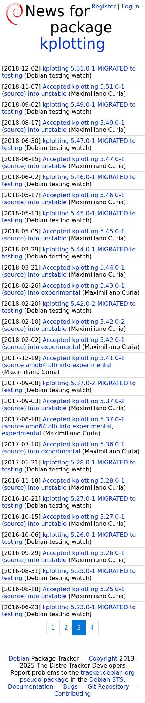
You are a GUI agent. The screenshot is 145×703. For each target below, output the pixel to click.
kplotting (72, 43)
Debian (19, 658)
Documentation (30, 686)
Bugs (70, 686)
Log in (130, 6)
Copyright (103, 658)
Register (104, 6)
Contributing (72, 693)
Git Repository (108, 686)
